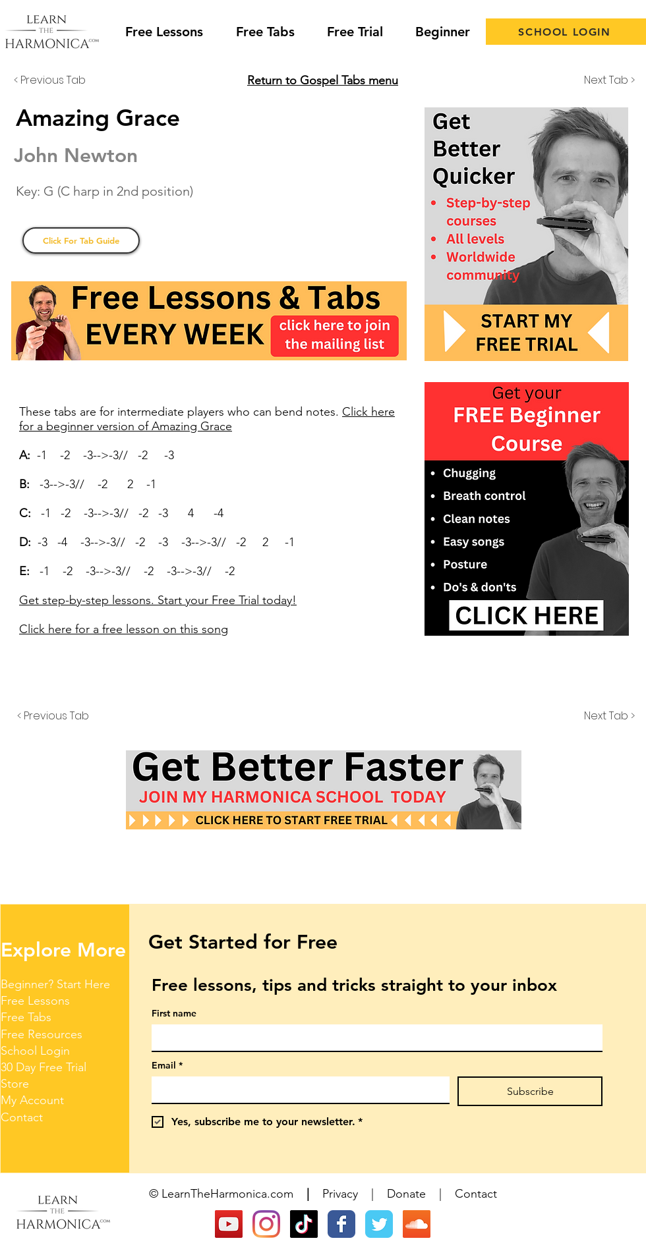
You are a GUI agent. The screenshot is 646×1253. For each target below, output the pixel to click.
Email (167, 1065)
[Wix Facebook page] (341, 1224)
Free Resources (41, 1034)
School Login (35, 1051)
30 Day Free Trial (43, 1067)
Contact (22, 1117)
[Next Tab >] (602, 80)
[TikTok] (304, 1224)
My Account (32, 1100)
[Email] (297, 1089)
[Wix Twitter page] (379, 1224)
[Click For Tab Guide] (81, 240)
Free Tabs (26, 1017)
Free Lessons (35, 1000)
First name (174, 1013)
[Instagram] (266, 1224)
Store (15, 1083)
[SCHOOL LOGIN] (566, 31)
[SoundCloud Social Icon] (416, 1224)
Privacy (340, 1193)
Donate (406, 1193)
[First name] (373, 1037)
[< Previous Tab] (57, 80)
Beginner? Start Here (55, 984)
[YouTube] (229, 1224)
